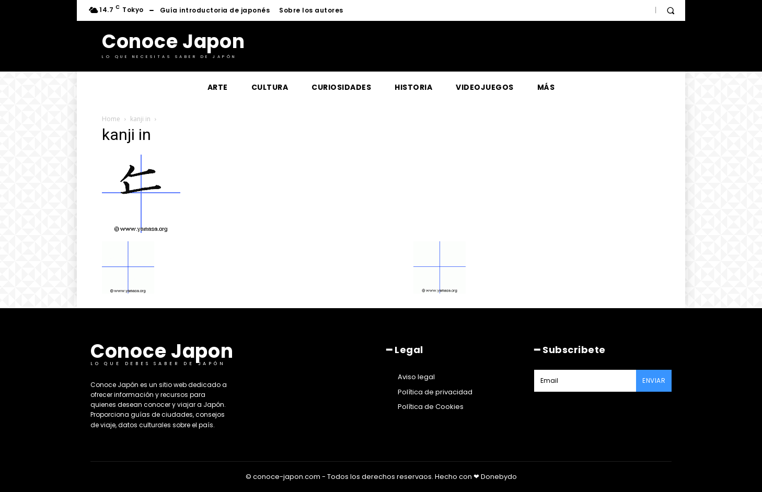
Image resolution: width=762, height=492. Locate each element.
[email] (585, 381)
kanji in (140, 118)
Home (111, 118)
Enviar (653, 380)
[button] (670, 10)
